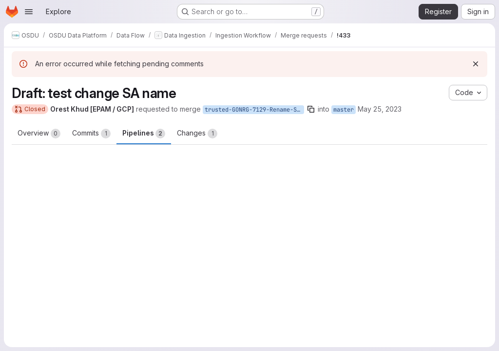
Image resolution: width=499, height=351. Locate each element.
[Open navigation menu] (29, 12)
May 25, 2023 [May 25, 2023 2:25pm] (380, 109)
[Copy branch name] (311, 109)
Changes (197, 133)
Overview (39, 133)
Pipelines (143, 133)
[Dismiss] (475, 64)
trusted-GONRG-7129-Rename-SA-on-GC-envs (254, 110)
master (343, 110)
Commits (91, 133)
